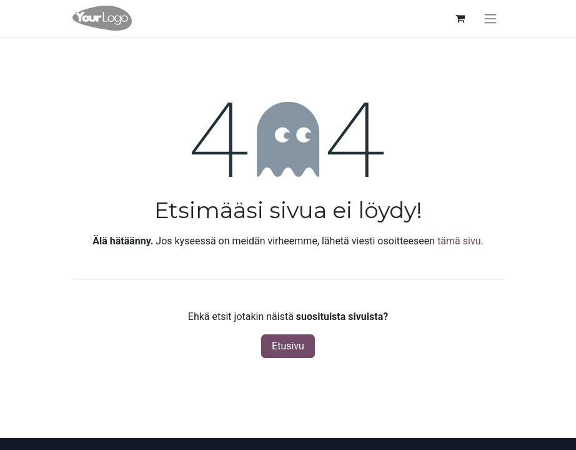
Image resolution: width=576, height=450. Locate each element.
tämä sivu (458, 241)
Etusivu (288, 346)
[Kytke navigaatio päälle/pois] (490, 18)
